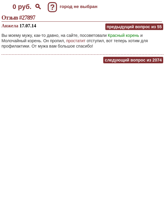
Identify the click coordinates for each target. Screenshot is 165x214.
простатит (76, 40)
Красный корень (123, 35)
